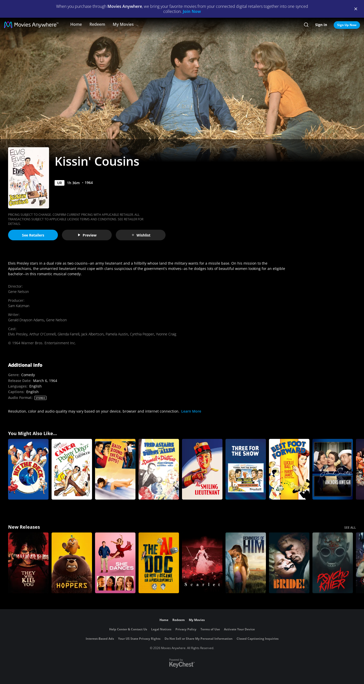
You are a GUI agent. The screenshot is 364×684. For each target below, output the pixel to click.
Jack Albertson (92, 334)
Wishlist (140, 235)
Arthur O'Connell (42, 334)
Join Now (192, 11)
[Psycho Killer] (332, 562)
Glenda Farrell (68, 334)
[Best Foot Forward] (289, 469)
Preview (87, 235)
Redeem (97, 24)
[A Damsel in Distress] (159, 469)
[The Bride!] (289, 562)
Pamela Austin (117, 334)
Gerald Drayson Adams (26, 319)
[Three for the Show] (245, 469)
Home (76, 24)
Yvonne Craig (166, 334)
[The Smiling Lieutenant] (202, 469)
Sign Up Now (346, 25)
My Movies (123, 24)
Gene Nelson (18, 291)
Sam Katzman (18, 305)
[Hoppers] (72, 562)
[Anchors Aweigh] (332, 469)
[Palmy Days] (72, 469)
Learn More (191, 411)
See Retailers (33, 235)
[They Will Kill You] (28, 562)
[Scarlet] (202, 562)
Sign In (321, 24)
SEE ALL (350, 527)
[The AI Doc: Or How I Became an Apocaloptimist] (159, 562)
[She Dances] (115, 562)
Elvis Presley (17, 334)
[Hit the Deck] (28, 469)
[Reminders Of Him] (245, 562)
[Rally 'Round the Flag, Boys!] (115, 469)
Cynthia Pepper (142, 334)
